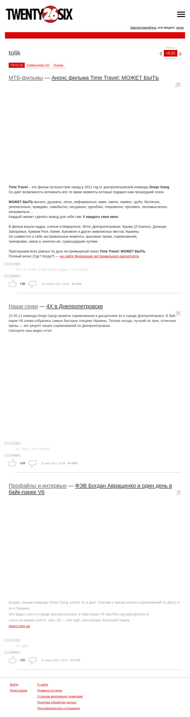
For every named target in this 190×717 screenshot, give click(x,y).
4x (25, 270)
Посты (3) (17, 64)
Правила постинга (49, 690)
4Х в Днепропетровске (74, 306)
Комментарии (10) (38, 64)
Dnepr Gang (47, 270)
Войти (14, 684)
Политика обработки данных (56, 702)
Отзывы (58, 64)
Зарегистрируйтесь (143, 27)
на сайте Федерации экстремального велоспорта (99, 256)
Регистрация (18, 690)
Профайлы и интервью (38, 486)
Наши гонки (23, 306)
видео (63, 270)
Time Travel (79, 270)
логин (180, 27)
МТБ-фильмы (26, 78)
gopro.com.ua (19, 626)
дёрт (25, 646)
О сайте (42, 684)
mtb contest (40, 449)
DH (18, 270)
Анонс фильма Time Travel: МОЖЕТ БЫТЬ (105, 78)
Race (26, 449)
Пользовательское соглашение (58, 708)
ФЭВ (32, 270)
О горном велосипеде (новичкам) (60, 696)
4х (18, 646)
